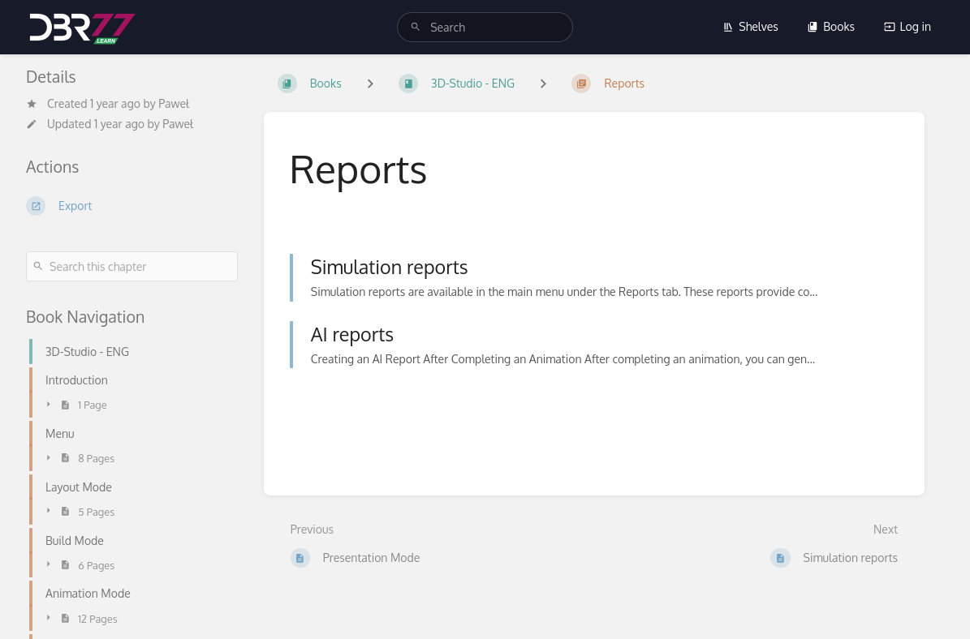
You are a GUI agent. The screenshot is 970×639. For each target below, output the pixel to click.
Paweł (173, 103)
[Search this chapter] (132, 266)
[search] (485, 27)
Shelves (750, 26)
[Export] (132, 206)
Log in (907, 26)
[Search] (415, 27)
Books (831, 26)
